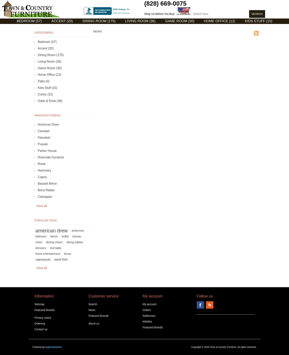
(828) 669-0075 (165, 3)
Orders (147, 310)
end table (55, 248)
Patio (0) (43, 81)
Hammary (44, 170)
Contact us (41, 329)
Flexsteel (44, 137)
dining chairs (54, 242)
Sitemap (39, 304)
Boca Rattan (46, 190)
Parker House (47, 150)
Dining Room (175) (98, 21)
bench (54, 236)
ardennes (78, 230)
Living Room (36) (140, 21)
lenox (67, 253)
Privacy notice (43, 317)
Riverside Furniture (51, 157)
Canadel (43, 131)
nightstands (43, 259)
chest (39, 242)
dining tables (74, 242)
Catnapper (45, 196)
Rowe (42, 164)
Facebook (200, 305)
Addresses (149, 315)
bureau (77, 236)
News (92, 310)
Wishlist (147, 321)
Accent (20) (62, 21)
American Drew (48, 124)
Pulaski (43, 144)
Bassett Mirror (47, 183)
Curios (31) (139, 27)
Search (93, 304)
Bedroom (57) (29, 21)
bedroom (41, 236)
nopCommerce (53, 347)
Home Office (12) (219, 21)
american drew (52, 230)
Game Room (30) (179, 21)
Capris (42, 177)
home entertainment (48, 253)
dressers (41, 248)
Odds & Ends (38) (50, 101)
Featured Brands (45, 310)
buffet (65, 236)
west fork (61, 259)
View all (41, 206)
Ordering (40, 323)
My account (150, 304)
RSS (256, 33)
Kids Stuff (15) (258, 21)
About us (94, 323)
